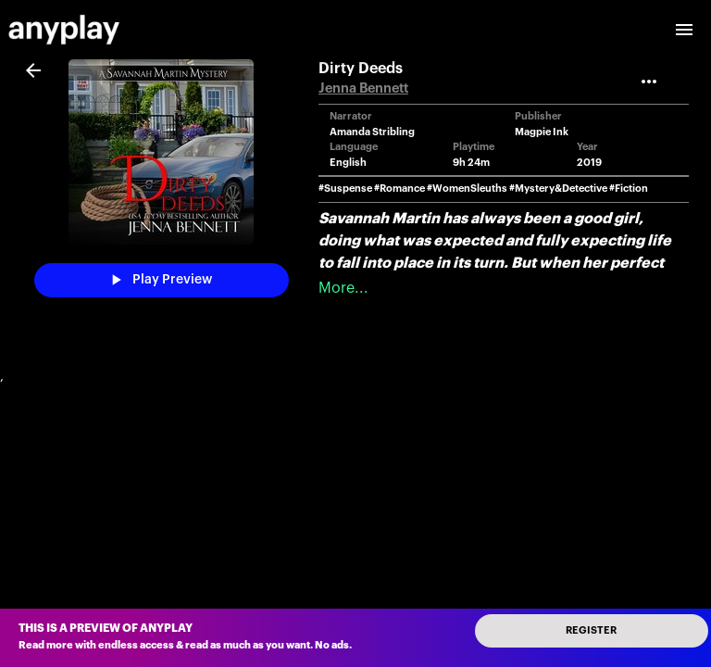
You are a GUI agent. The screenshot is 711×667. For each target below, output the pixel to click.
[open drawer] (684, 29)
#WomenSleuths (467, 188)
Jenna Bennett (363, 88)
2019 (589, 162)
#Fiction (628, 188)
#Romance (399, 188)
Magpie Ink (541, 132)
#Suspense (345, 188)
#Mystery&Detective (558, 188)
